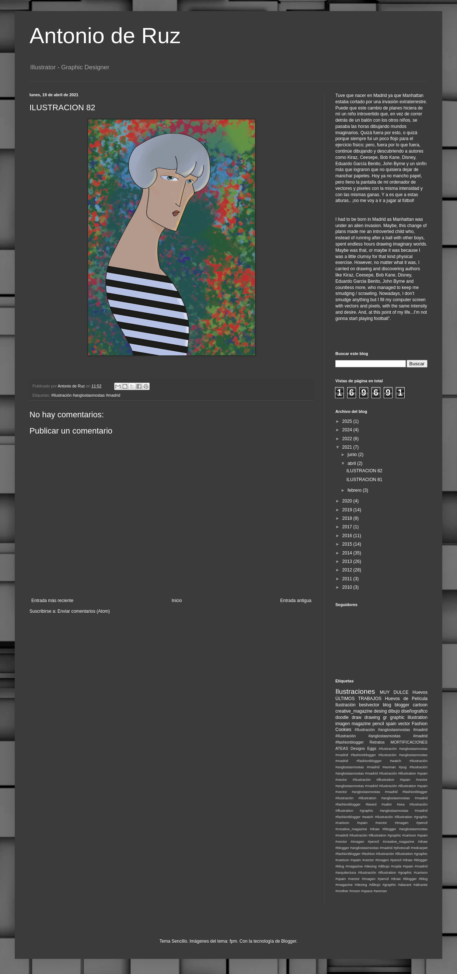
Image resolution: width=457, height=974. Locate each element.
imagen (342, 723)
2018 (347, 518)
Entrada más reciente (52, 600)
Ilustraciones (355, 691)
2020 (347, 501)
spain (391, 723)
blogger (402, 704)
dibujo (394, 711)
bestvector (369, 704)
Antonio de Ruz (105, 35)
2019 (347, 509)
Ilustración (345, 704)
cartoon (420, 704)
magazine (361, 723)
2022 (347, 438)
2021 (347, 447)
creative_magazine (354, 711)
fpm (233, 941)
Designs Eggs (363, 748)
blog (387, 704)
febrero (355, 490)
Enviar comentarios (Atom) (83, 611)
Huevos (420, 692)
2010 (347, 587)
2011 (347, 578)
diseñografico (414, 711)
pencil (378, 723)
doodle (342, 717)
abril (352, 463)
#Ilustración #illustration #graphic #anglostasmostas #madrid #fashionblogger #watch (381, 810)
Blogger (288, 941)
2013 (347, 561)
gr (385, 717)
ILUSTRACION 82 (364, 470)
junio (353, 454)
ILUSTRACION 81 (364, 479)
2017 (347, 526)
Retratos (377, 742)
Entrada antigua (295, 600)
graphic (397, 717)
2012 (347, 570)
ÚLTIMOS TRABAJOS (358, 698)
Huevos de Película (406, 698)
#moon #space (361, 891)
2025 (347, 421)
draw (356, 717)
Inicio (177, 600)
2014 (347, 553)
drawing (372, 717)
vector (404, 723)
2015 (347, 544)
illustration (418, 717)
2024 (347, 429)
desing (380, 711)
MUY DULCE (394, 692)
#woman (380, 891)
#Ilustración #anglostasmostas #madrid (85, 395)
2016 (347, 535)
